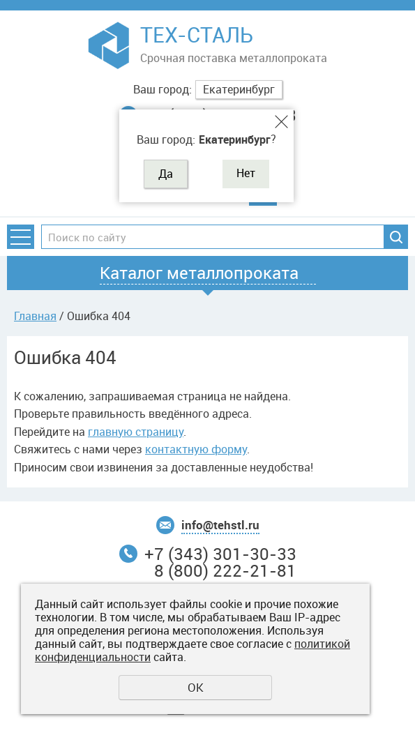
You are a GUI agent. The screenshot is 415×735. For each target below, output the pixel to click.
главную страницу (135, 431)
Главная (35, 316)
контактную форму (196, 449)
